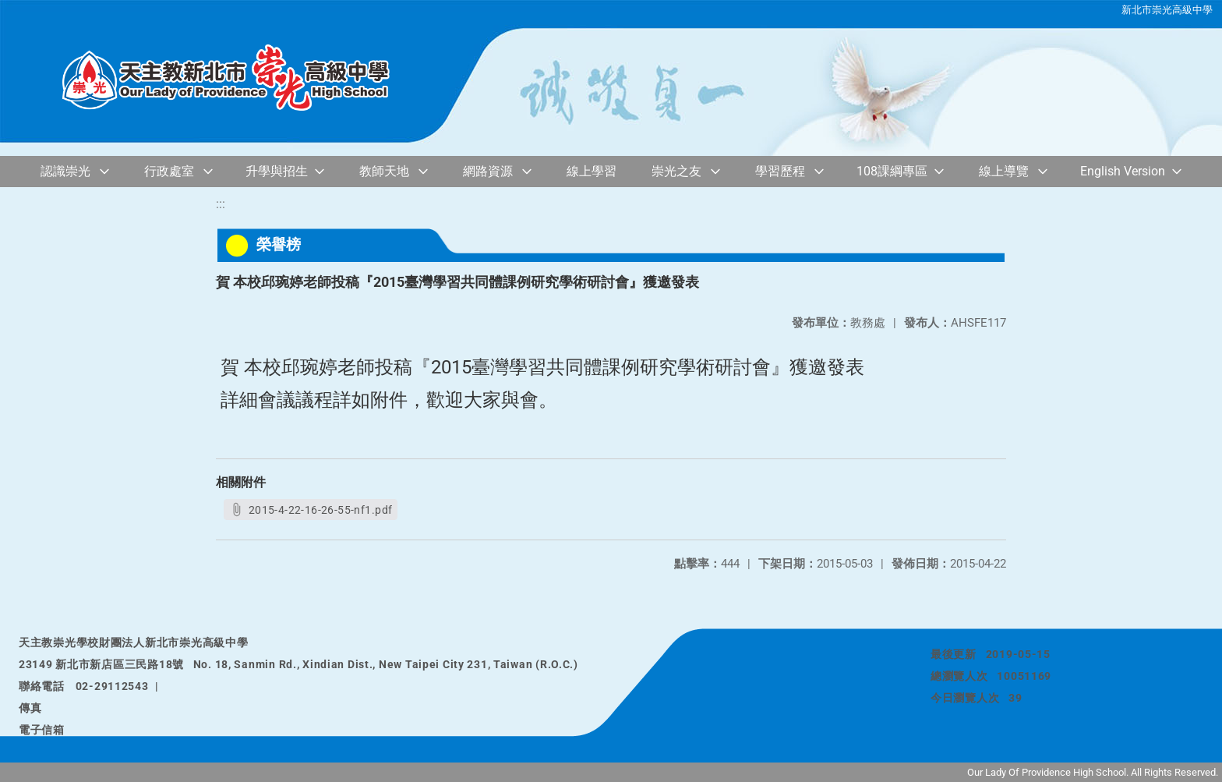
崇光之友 (676, 171)
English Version (1122, 171)
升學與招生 (276, 171)
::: (220, 203)
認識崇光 (65, 171)
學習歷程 (780, 171)
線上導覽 (1004, 171)
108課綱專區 (891, 171)
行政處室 (169, 171)
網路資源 (488, 171)
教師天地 (384, 171)
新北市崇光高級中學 (1167, 10)
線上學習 (591, 171)
